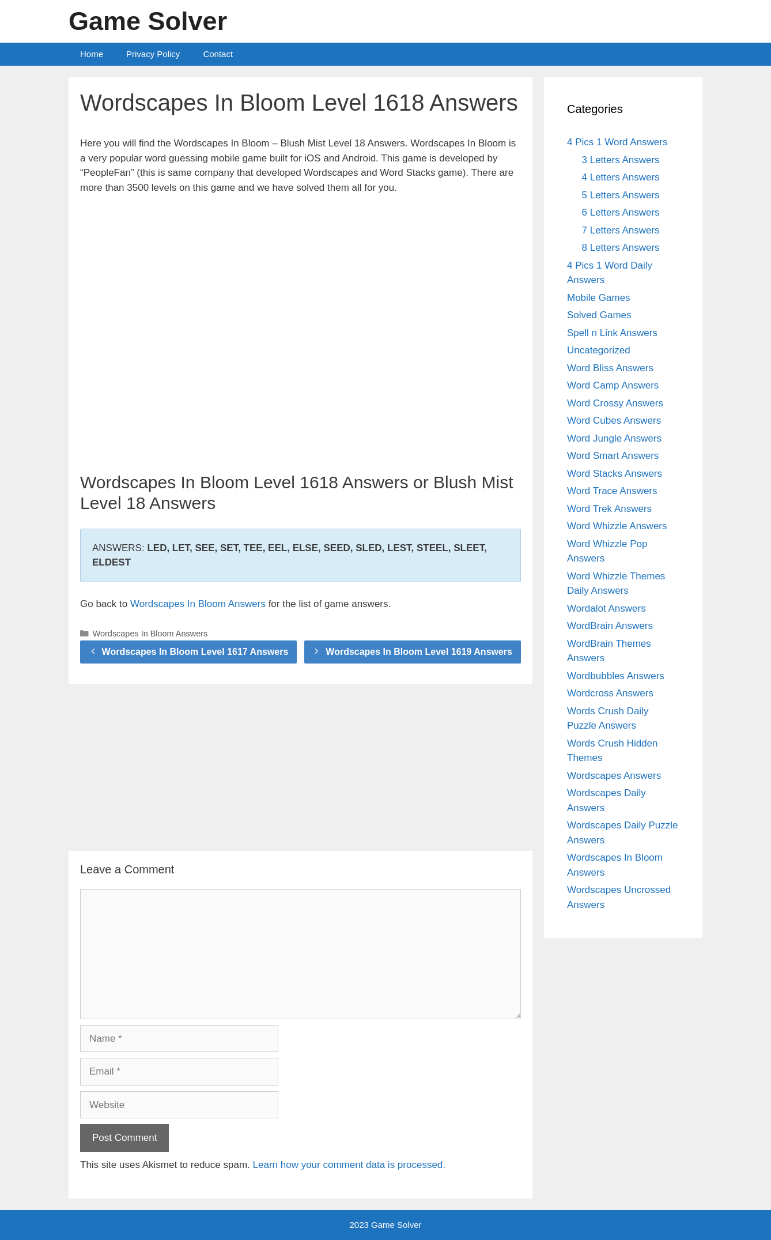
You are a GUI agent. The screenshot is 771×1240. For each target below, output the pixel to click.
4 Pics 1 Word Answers (617, 142)
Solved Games (599, 315)
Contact (218, 54)
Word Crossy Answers (615, 403)
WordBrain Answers (610, 625)
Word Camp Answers (613, 385)
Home (91, 54)
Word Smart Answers (613, 455)
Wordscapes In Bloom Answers (198, 603)
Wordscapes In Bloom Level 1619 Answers (419, 652)
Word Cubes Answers (614, 420)
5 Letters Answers (621, 195)
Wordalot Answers (606, 608)
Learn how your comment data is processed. (349, 1164)
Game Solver (148, 21)
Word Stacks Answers (614, 473)
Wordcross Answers (610, 693)
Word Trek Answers (609, 508)
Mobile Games (598, 297)
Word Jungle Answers (614, 438)
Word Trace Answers (612, 490)
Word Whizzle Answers (617, 526)
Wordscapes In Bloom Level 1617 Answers (195, 652)
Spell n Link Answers (612, 332)
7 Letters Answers (621, 230)
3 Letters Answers (621, 159)
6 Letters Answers (621, 212)
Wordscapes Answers (614, 775)
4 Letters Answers (621, 177)
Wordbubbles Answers (615, 675)
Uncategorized (598, 350)
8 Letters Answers (621, 247)
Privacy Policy (153, 54)
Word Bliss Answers (610, 368)
